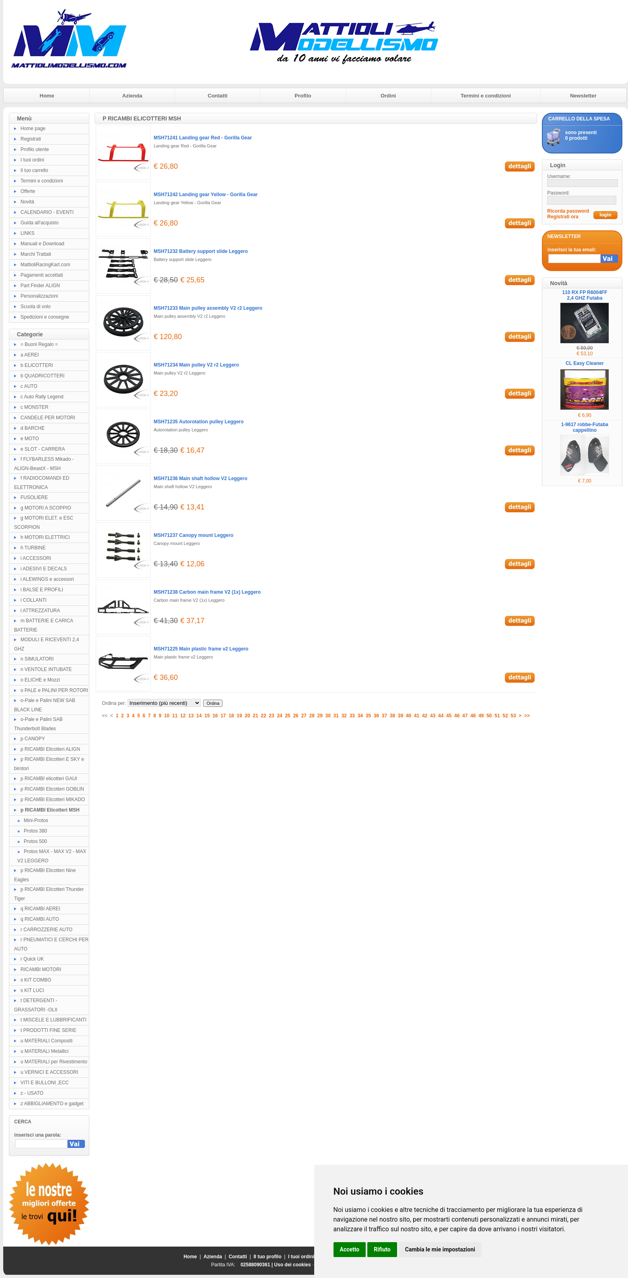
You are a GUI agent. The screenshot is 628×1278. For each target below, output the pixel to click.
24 (279, 716)
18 (231, 716)
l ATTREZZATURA (40, 610)
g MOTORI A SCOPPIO (46, 508)
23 (271, 716)
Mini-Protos (36, 820)
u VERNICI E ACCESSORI (49, 1072)
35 (368, 716)
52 (505, 716)
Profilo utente (35, 149)
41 (416, 716)
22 (263, 716)
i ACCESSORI (36, 558)
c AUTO (29, 386)
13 (191, 716)
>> (527, 716)
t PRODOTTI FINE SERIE (48, 1030)
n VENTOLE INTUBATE (46, 669)
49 (481, 716)
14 (199, 716)
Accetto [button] (350, 1249)
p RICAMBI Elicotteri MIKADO (53, 799)
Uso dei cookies (292, 1265)
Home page (33, 128)
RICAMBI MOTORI (41, 969)
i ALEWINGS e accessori (47, 579)
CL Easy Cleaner (585, 363)
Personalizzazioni (39, 296)
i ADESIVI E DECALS (44, 569)
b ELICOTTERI (37, 365)
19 (239, 716)
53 (513, 716)
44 (440, 716)
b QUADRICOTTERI (42, 376)
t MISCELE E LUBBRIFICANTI (53, 1020)
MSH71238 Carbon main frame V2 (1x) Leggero (207, 592)
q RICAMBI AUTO (40, 919)
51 (497, 716)
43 (432, 716)
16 (215, 716)
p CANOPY (33, 739)
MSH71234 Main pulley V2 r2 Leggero (196, 365)
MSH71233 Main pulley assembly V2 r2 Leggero (208, 308)
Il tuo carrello (34, 170)
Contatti (217, 96)
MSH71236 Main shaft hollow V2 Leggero (200, 478)
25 (287, 716)
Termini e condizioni (486, 96)
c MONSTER (34, 407)
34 (360, 716)
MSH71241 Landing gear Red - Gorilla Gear (203, 138)
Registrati (31, 139)
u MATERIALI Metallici (44, 1051)
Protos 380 (35, 831)
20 (247, 716)
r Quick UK (32, 959)
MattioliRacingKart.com (45, 264)
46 (456, 716)
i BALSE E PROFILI (42, 589)
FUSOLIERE (34, 497)
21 (255, 716)
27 (303, 716)
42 (424, 716)
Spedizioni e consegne (45, 317)
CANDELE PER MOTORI (48, 417)
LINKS (28, 233)
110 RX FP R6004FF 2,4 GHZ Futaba (584, 295)
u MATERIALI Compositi (46, 1041)
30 (328, 716)
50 (489, 716)
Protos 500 (35, 841)
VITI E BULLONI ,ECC (45, 1082)
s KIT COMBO (36, 980)
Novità (27, 202)
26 (295, 716)
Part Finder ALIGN (40, 285)
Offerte (28, 191)
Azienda (132, 96)
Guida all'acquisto (39, 223)
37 (384, 716)
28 (312, 716)
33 (352, 716)
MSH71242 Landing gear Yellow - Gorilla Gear (206, 194)
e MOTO (30, 438)
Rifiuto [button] (382, 1249)
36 (376, 716)
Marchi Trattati (36, 254)
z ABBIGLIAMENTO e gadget (52, 1103)
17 (223, 716)
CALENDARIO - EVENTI (47, 212)
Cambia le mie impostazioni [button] (440, 1249)
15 (207, 716)
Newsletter (583, 96)
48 (473, 716)
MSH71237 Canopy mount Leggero (193, 535)
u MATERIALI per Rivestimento (54, 1062)
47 (464, 716)
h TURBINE (33, 548)
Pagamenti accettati (42, 275)
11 (174, 716)
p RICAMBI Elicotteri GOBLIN (52, 789)
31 (336, 716)
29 (320, 716)
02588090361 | (257, 1265)
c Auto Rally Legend (42, 397)
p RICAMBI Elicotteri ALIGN (50, 749)
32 (344, 716)
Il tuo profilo (267, 1256)
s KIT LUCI (32, 990)
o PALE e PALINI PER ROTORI (54, 690)
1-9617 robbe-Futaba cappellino (584, 427)
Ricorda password (568, 211)
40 (408, 716)
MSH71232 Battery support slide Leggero (201, 251)
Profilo (302, 96)
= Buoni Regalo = (39, 344)
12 (182, 716)
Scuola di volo (36, 306)
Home (47, 96)
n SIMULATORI (37, 659)
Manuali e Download (42, 243)
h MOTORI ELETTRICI (45, 537)
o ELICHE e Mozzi (40, 680)
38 (392, 716)
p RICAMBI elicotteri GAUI (49, 778)
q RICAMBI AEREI (40, 908)
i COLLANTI (34, 600)
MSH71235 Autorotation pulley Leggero (199, 422)
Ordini (388, 96)
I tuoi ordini (32, 160)
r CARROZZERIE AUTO (46, 929)
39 (400, 716)
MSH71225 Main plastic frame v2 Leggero (201, 649)
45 (448, 716)
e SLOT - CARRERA (43, 449)
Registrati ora (562, 217)
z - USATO (32, 1093)
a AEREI (30, 355)
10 (166, 716)
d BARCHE (33, 428)
